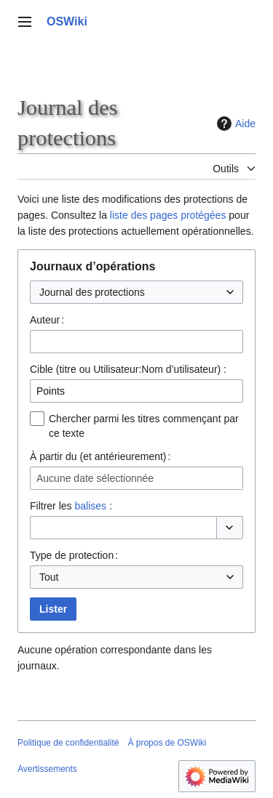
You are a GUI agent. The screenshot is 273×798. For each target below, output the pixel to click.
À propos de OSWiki (166, 743)
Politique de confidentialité (68, 743)
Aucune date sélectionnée (95, 478)
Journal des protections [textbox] (92, 292)
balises (90, 506)
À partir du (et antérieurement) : (100, 456)
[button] (229, 527)
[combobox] (136, 292)
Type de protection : (74, 555)
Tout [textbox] (48, 577)
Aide (234, 123)
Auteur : (47, 320)
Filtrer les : (71, 506)
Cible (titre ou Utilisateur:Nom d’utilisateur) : (128, 369)
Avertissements (47, 769)
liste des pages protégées (168, 215)
